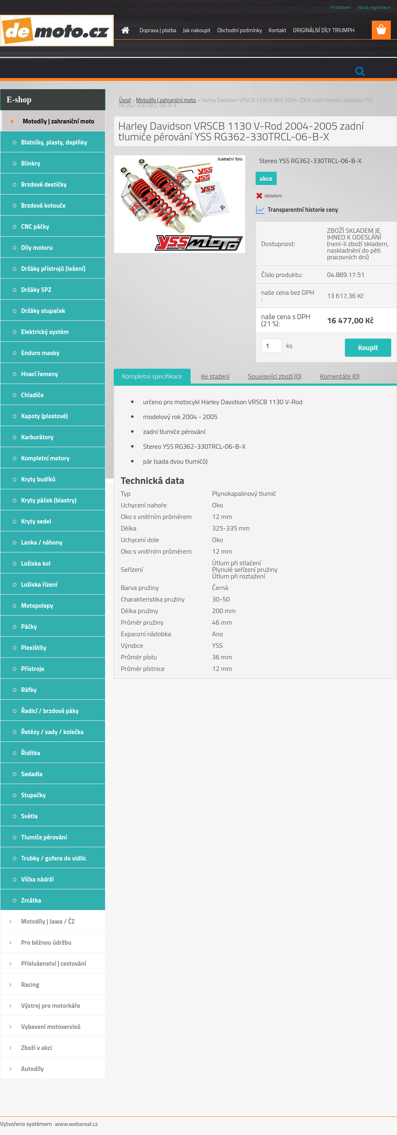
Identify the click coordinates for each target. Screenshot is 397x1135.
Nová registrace (374, 7)
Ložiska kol (35, 563)
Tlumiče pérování (44, 837)
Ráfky (28, 689)
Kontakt (277, 30)
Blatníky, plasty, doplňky (54, 142)
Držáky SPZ (36, 289)
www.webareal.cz (76, 1123)
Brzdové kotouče (43, 205)
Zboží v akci (36, 1047)
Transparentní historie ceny (297, 209)
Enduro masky (40, 353)
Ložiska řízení (39, 584)
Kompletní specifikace (152, 376)
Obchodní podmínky (239, 30)
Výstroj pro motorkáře (50, 1005)
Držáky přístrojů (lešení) (53, 268)
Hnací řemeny (39, 374)
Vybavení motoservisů (51, 1026)
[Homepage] (124, 30)
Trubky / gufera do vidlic (53, 858)
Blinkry (30, 163)
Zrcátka (31, 900)
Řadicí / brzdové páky (50, 711)
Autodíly (32, 1068)
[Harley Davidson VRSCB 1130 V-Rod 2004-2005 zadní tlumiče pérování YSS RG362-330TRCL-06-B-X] (179, 158)
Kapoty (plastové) (44, 416)
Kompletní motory (45, 458)
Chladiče (32, 395)
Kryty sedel (36, 521)
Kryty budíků (38, 479)
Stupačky (33, 795)
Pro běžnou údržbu (46, 942)
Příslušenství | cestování (53, 963)
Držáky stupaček (43, 310)
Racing (30, 984)
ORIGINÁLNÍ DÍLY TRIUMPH (323, 30)
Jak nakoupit (196, 30)
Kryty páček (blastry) (49, 500)
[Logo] (57, 30)
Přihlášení (340, 7)
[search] (359, 71)
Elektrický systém (45, 331)
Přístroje (32, 668)
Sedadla (32, 774)
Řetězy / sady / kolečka (52, 732)
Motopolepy (37, 605)
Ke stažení (215, 376)
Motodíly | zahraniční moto (58, 121)
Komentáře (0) (339, 376)
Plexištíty (33, 647)
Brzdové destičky (44, 184)
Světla (29, 816)
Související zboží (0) (274, 376)
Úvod (125, 100)
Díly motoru (37, 247)
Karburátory (37, 437)
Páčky (29, 626)
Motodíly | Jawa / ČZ (48, 921)
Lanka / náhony (41, 542)
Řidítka (30, 753)
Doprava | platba (158, 30)
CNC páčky (35, 226)
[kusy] (271, 346)
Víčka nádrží (37, 879)
